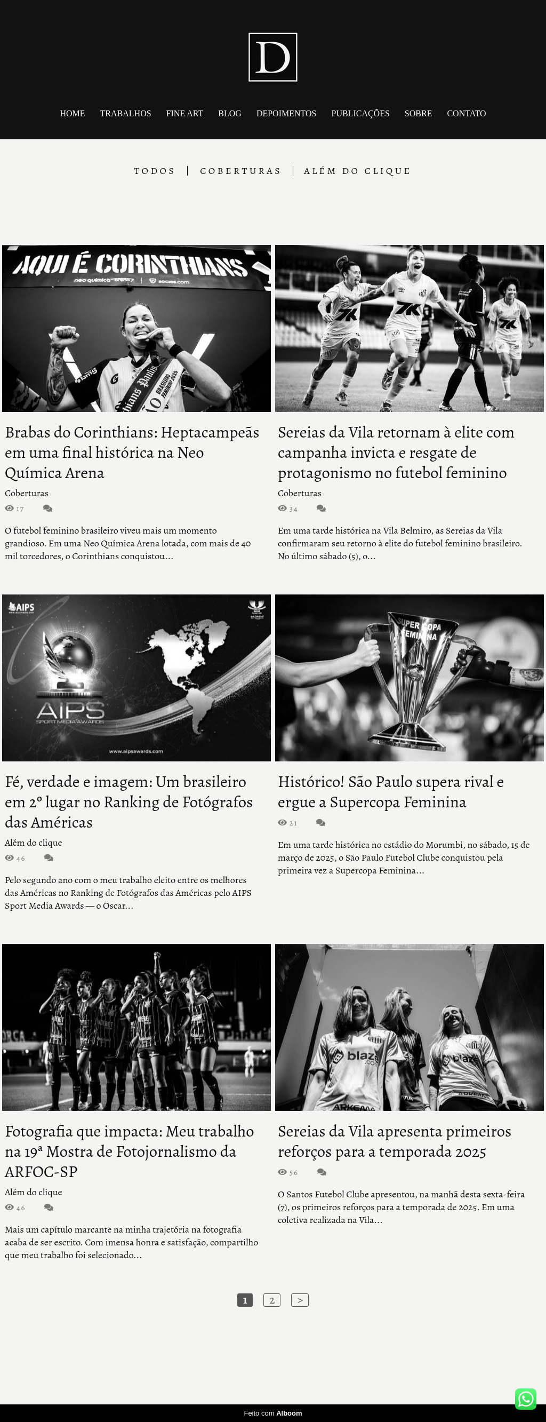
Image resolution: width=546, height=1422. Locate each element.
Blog (230, 113)
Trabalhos (125, 113)
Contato (466, 113)
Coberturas (241, 171)
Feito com (273, 1413)
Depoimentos (286, 113)
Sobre (418, 113)
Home (72, 113)
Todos (155, 171)
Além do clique (358, 171)
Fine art (185, 113)
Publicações (360, 113)
